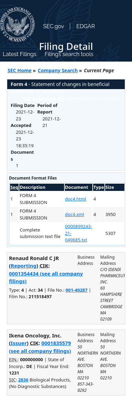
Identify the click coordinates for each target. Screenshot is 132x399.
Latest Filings (19, 54)
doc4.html (75, 199)
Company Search (58, 70)
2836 (23, 380)
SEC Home (20, 70)
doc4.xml (74, 214)
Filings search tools (68, 54)
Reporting (24, 265)
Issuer (19, 342)
